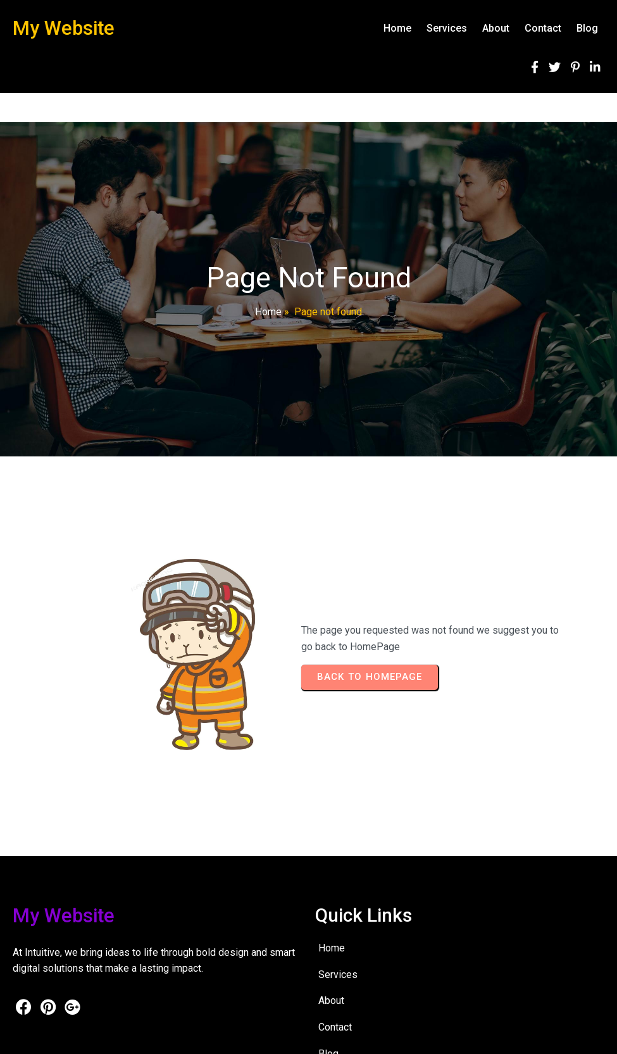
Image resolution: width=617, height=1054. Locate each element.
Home (268, 312)
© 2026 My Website (51, 1035)
